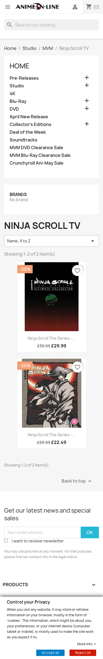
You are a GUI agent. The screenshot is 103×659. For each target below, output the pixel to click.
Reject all (83, 652)
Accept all (50, 652)
